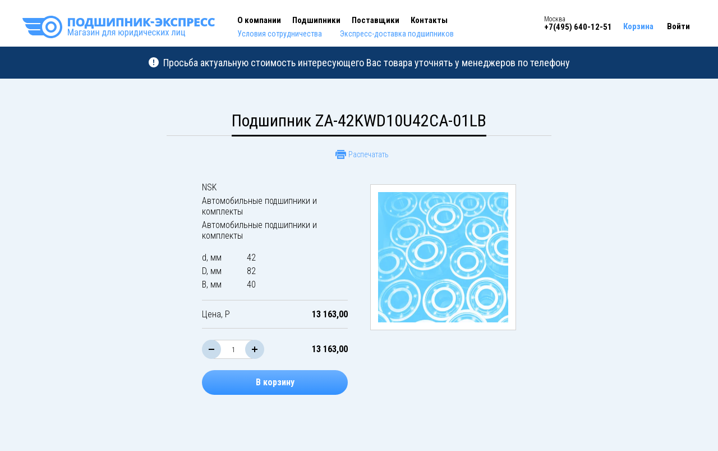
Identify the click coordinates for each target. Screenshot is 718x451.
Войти (678, 26)
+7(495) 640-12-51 (578, 27)
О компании (259, 20)
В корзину (275, 382)
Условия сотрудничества (279, 33)
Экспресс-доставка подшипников (397, 33)
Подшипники (316, 20)
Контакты (429, 20)
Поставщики (375, 20)
